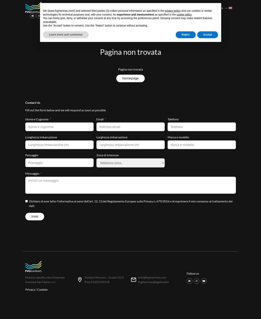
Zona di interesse (107, 155)
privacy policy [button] (173, 10)
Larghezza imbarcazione (111, 137)
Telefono (173, 119)
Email (100, 119)
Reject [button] (186, 34)
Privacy (30, 289)
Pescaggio (31, 155)
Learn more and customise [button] (66, 34)
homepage (130, 78)
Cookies (42, 289)
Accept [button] (207, 34)
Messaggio (32, 173)
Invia (34, 216)
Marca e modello (178, 137)
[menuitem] (231, 8)
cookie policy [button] (184, 14)
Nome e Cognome (37, 119)
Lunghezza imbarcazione (41, 137)
